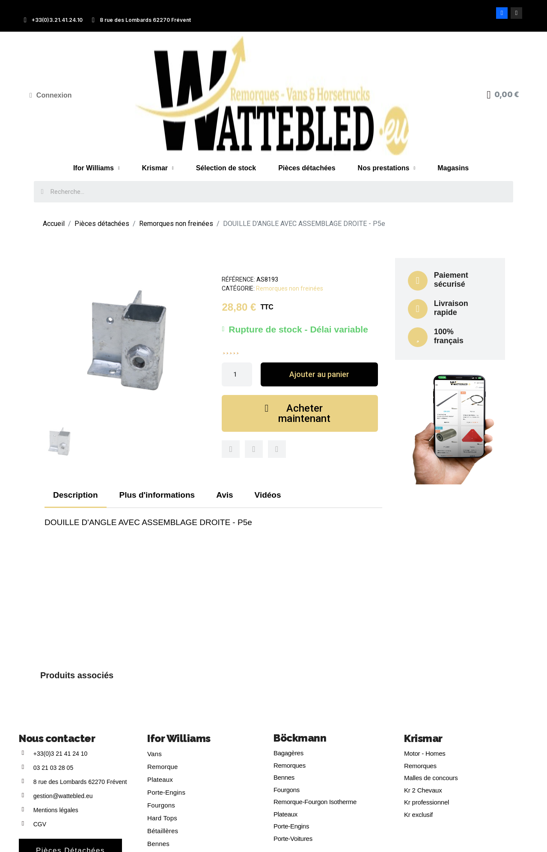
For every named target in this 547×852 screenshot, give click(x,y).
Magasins (453, 168)
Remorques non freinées (289, 288)
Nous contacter (57, 738)
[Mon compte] (50, 95)
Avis (224, 494)
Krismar (158, 168)
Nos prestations (387, 168)
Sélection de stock (226, 168)
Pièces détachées (306, 168)
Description (75, 494)
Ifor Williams (96, 168)
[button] (319, 374)
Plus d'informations (157, 494)
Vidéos (268, 494)
